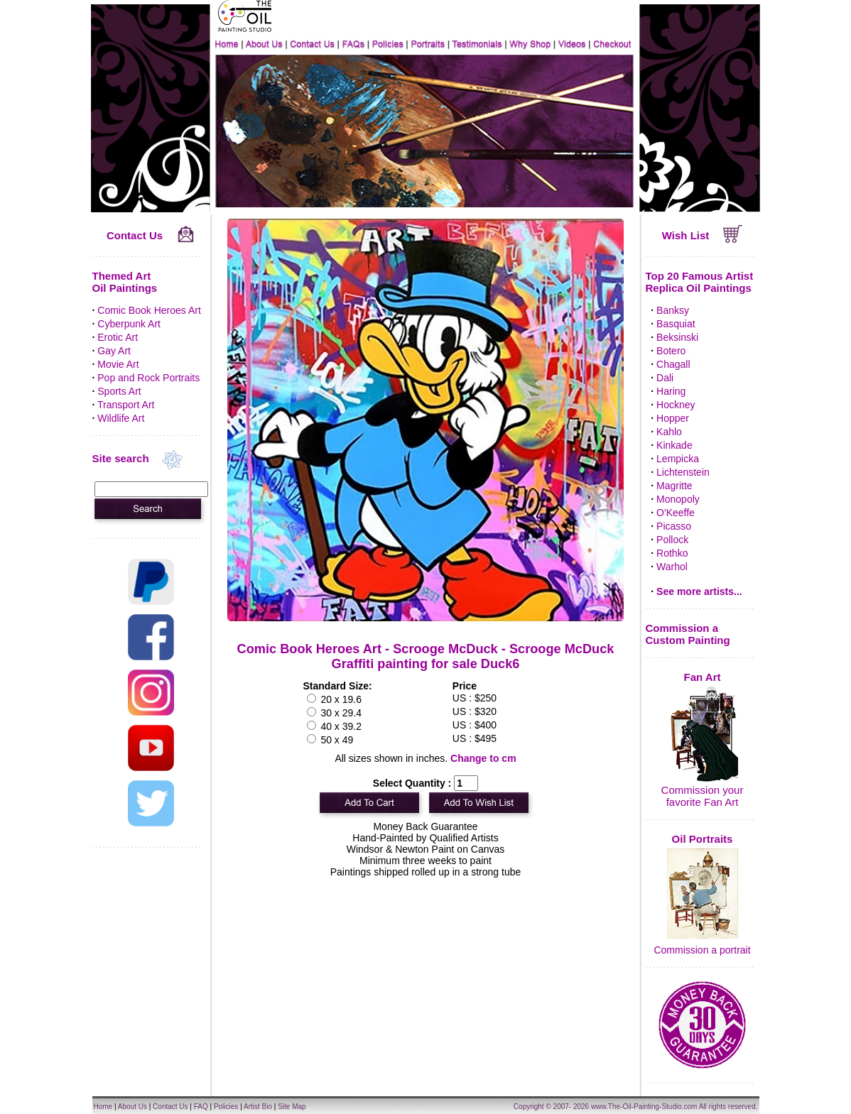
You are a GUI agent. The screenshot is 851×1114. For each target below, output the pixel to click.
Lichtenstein (683, 472)
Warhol (672, 566)
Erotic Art (117, 337)
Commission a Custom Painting (688, 634)
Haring (670, 391)
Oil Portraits (702, 839)
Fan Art (702, 677)
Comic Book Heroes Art (149, 310)
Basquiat (675, 323)
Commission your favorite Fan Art (702, 796)
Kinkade (674, 445)
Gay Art (114, 350)
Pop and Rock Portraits (148, 377)
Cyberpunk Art (129, 323)
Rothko (672, 553)
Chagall (673, 364)
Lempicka (677, 458)
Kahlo (669, 431)
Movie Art (118, 364)
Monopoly (678, 499)
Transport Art (125, 404)
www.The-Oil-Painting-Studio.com (644, 1106)
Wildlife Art (120, 418)
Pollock (672, 539)
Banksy (672, 310)
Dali (664, 377)
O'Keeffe (675, 512)
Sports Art (119, 391)
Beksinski (677, 337)
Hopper (672, 418)
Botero (670, 350)
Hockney (675, 404)
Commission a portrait (702, 950)
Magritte (674, 485)
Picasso (673, 526)
